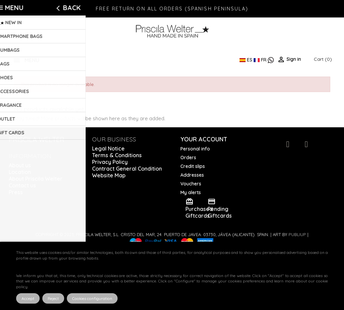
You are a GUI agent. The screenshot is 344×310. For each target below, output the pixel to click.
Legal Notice (108, 148)
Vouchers (190, 184)
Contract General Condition (127, 168)
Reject (53, 298)
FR (261, 60)
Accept (28, 298)
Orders (188, 157)
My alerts (190, 192)
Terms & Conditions (117, 155)
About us (20, 165)
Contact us (22, 185)
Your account (203, 139)
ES (247, 60)
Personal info (195, 149)
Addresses (192, 175)
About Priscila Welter (35, 178)
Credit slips (192, 166)
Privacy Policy (110, 162)
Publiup (297, 234)
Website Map (109, 175)
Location (20, 172)
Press (16, 192)
